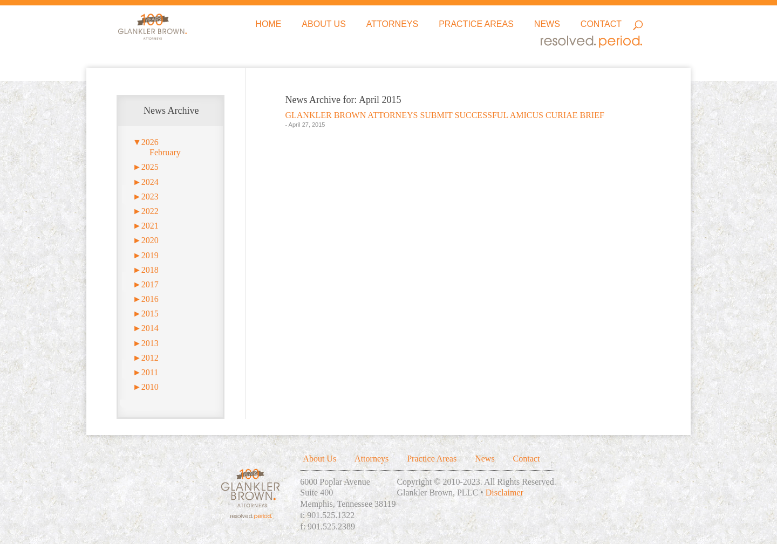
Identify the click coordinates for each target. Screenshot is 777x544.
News (547, 24)
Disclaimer (504, 492)
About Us (324, 24)
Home (268, 24)
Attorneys (392, 24)
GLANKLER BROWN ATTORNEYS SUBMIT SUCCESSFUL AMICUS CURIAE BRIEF (444, 115)
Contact (601, 24)
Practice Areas (476, 24)
